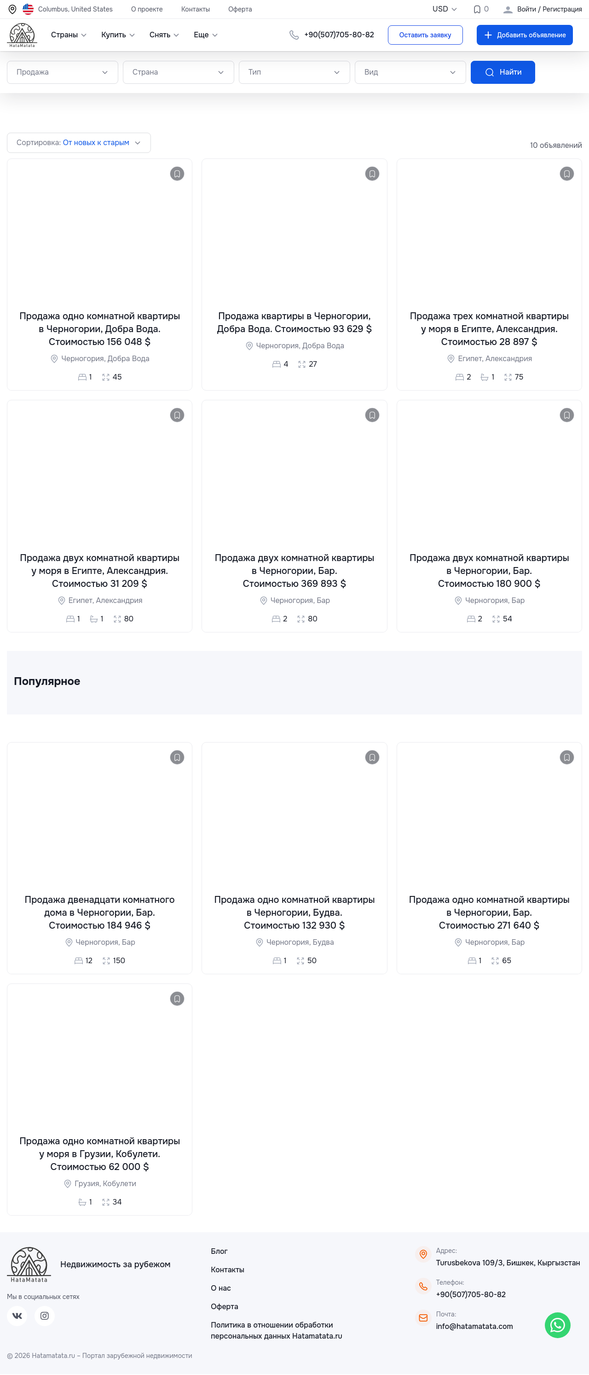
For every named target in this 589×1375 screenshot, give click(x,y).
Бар (323, 600)
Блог (219, 1252)
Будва (323, 943)
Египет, (471, 359)
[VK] (17, 1317)
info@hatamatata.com (474, 1327)
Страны (69, 35)
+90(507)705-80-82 (339, 35)
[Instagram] (45, 1317)
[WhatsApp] (558, 1325)
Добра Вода (129, 359)
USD (445, 9)
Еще (206, 35)
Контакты (195, 9)
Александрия (508, 359)
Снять (165, 35)
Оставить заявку (425, 35)
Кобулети (119, 1184)
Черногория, (84, 359)
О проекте (147, 9)
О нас (221, 1289)
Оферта (240, 9)
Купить (118, 35)
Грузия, (89, 1184)
